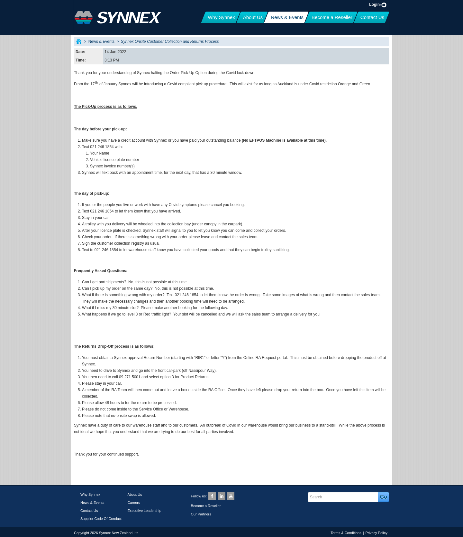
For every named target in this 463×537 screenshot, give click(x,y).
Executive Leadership (144, 511)
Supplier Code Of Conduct (101, 519)
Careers (133, 502)
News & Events (101, 41)
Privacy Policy (376, 533)
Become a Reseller (206, 506)
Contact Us (89, 511)
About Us (134, 494)
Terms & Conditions (346, 533)
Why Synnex (90, 494)
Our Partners (201, 514)
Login (378, 4)
